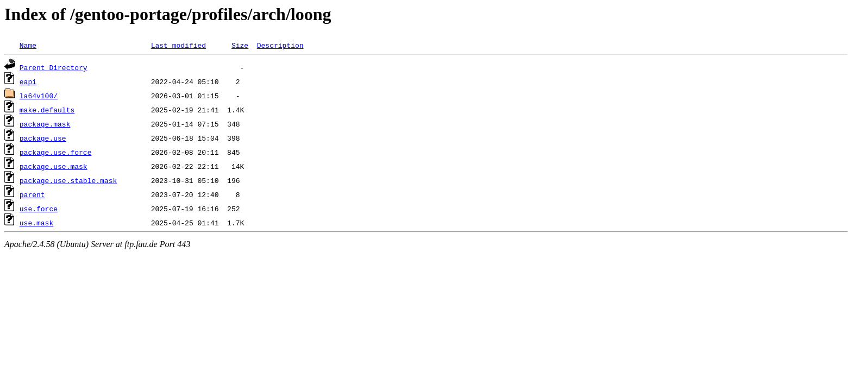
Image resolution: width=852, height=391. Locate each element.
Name (28, 45)
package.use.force (56, 152)
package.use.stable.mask (68, 180)
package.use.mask (53, 166)
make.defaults (47, 110)
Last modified (178, 45)
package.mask (45, 124)
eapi (28, 81)
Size (239, 45)
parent (32, 194)
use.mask (36, 223)
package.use (43, 138)
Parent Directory (53, 67)
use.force (39, 208)
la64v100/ (39, 95)
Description (280, 45)
